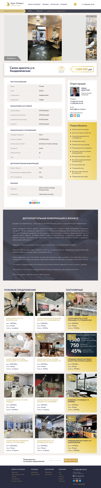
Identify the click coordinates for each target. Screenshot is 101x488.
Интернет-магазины (17, 481)
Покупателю (54, 4)
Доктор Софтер (81, 484)
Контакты (61, 476)
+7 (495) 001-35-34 (88, 5)
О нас (60, 474)
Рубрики (30, 11)
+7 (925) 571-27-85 (76, 101)
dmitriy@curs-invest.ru (78, 109)
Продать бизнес (35, 474)
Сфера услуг (39, 11)
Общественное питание (18, 474)
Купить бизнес (48, 474)
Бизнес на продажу (34, 4)
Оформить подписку (71, 460)
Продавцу (45, 4)
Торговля (14, 476)
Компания (63, 4)
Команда (61, 479)
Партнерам (62, 481)
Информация (34, 472)
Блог (60, 472)
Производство (15, 479)
